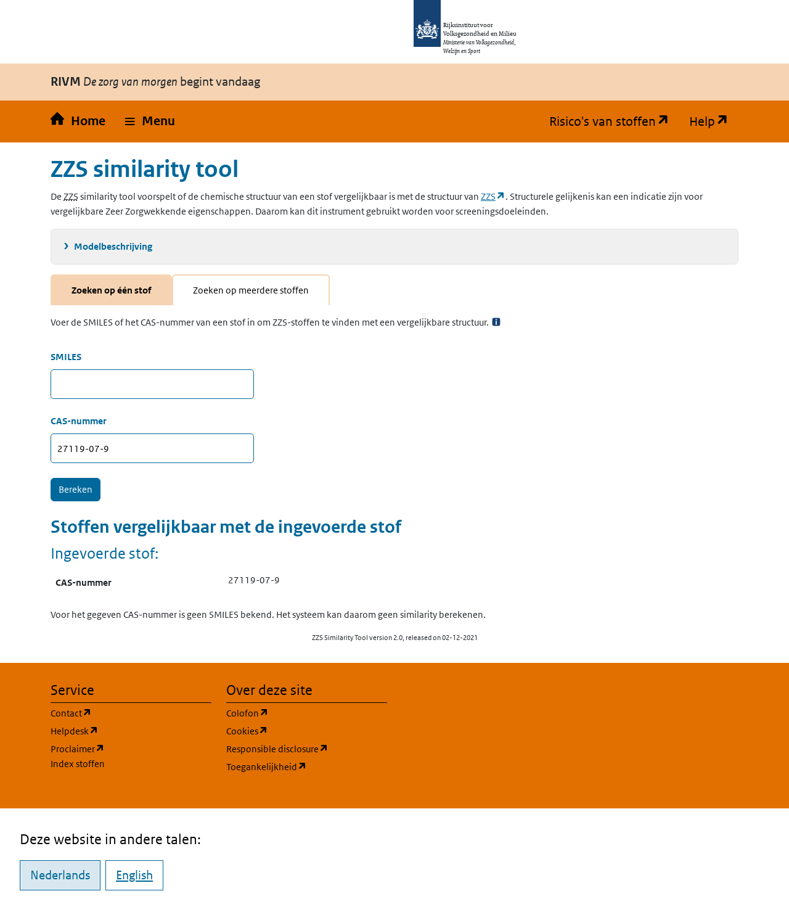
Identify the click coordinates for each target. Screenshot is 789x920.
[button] (150, 121)
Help (713, 121)
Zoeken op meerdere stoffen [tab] (251, 290)
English (134, 875)
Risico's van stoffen (614, 121)
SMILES (66, 357)
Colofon (306, 712)
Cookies (306, 730)
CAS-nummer (79, 421)
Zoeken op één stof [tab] (111, 290)
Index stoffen (78, 764)
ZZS (493, 196)
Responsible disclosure (306, 748)
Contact (130, 712)
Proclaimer (78, 749)
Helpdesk (131, 730)
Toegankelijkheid (306, 766)
